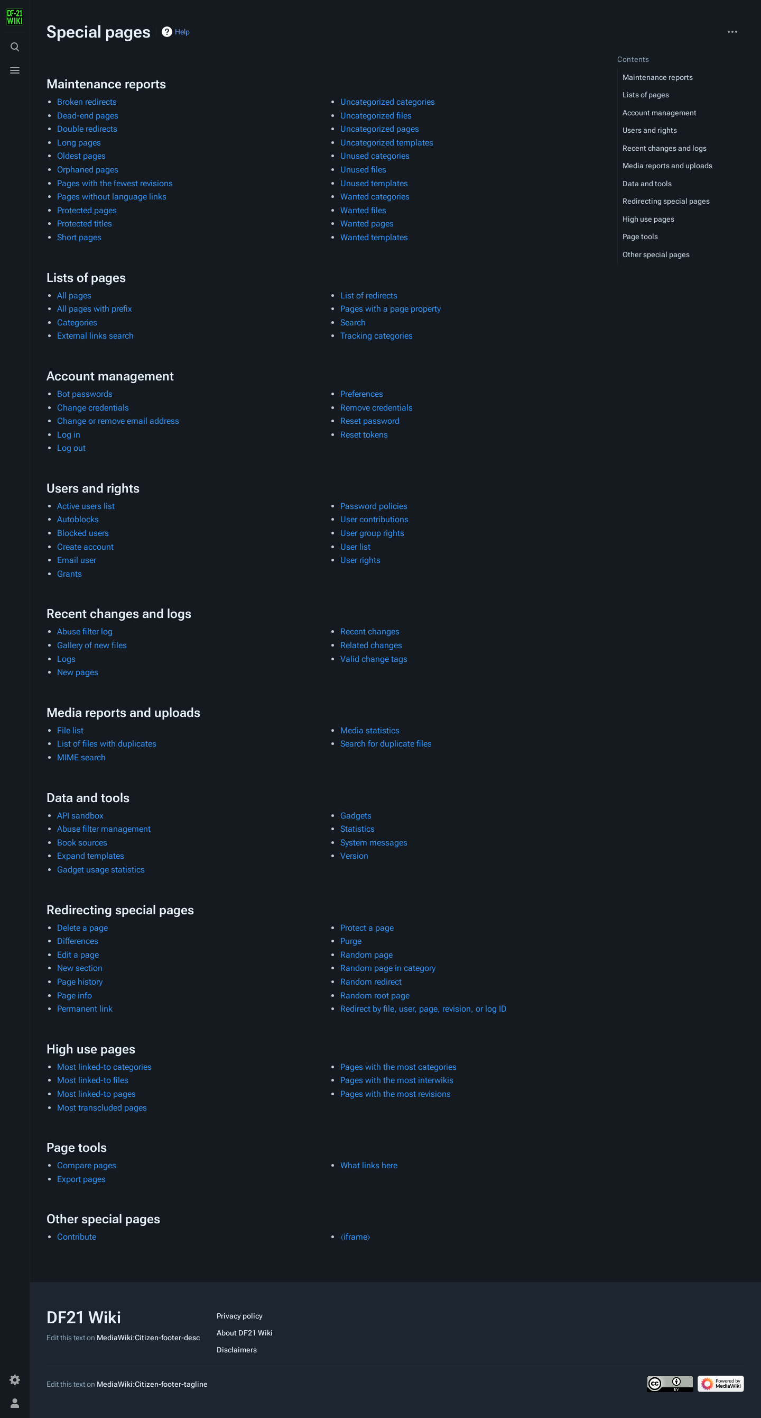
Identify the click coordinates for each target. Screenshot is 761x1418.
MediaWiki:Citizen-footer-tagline (152, 1384)
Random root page (375, 995)
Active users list (86, 506)
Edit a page (78, 955)
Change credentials (93, 408)
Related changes (371, 645)
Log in (68, 435)
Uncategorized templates (386, 143)
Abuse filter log (85, 631)
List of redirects (368, 295)
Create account (85, 547)
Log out (71, 448)
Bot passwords (85, 394)
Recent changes (370, 631)
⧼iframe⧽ (355, 1237)
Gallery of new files (92, 645)
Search (353, 322)
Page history (80, 982)
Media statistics (370, 730)
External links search (95, 336)
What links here (368, 1165)
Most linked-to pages (96, 1094)
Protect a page (367, 928)
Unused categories (375, 156)
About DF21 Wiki (245, 1333)
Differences (77, 941)
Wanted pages (367, 224)
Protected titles (84, 224)
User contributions (374, 519)
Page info (74, 995)
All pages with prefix (94, 309)
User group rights (372, 533)
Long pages (79, 143)
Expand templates (90, 856)
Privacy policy (240, 1316)
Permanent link (85, 1009)
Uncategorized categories (387, 102)
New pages (77, 672)
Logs (66, 659)
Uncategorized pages (379, 129)
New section (80, 968)
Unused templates (374, 183)
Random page (366, 955)
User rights (360, 560)
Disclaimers (237, 1350)
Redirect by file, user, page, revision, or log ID (423, 1009)
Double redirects (87, 129)
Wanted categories (375, 197)
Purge (350, 941)
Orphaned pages (87, 170)
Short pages (79, 237)
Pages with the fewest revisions (115, 183)
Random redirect (371, 982)
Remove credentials (376, 408)
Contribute (76, 1237)
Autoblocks (78, 519)
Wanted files (363, 210)
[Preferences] (14, 1379)
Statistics (357, 829)
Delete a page (82, 928)
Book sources (82, 843)
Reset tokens (364, 435)
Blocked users (83, 533)
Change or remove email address (118, 421)
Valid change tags (373, 659)
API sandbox (80, 816)
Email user (76, 560)
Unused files (363, 170)
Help (182, 32)
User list (355, 547)
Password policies (373, 506)
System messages (373, 843)
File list (70, 730)
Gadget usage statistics (101, 870)
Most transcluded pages (102, 1108)
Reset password (370, 421)
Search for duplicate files (386, 744)
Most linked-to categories (104, 1067)
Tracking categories (376, 336)
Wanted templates (374, 237)
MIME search (81, 757)
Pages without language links (111, 197)
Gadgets (356, 816)
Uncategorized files (376, 116)
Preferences (361, 394)
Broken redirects (87, 102)
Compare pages (86, 1165)
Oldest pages (81, 156)
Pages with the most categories (398, 1067)
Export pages (81, 1179)
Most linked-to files (92, 1080)
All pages (74, 295)
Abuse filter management (104, 829)
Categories (77, 322)
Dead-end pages (87, 116)
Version (354, 856)
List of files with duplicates (106, 744)
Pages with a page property (390, 309)
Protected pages (87, 210)
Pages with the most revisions (395, 1094)
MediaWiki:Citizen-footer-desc (148, 1337)
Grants (69, 574)
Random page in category (387, 968)
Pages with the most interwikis (396, 1080)
